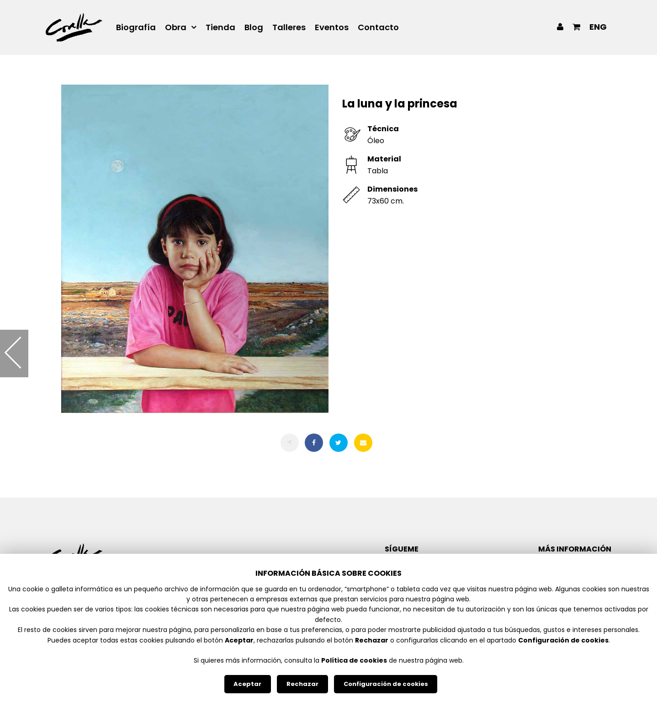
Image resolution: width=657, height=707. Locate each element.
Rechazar (302, 684)
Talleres (289, 27)
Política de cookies (354, 660)
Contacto (378, 27)
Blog (253, 27)
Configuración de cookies (386, 684)
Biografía (136, 27)
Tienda (220, 27)
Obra (175, 27)
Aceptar (247, 684)
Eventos (332, 27)
